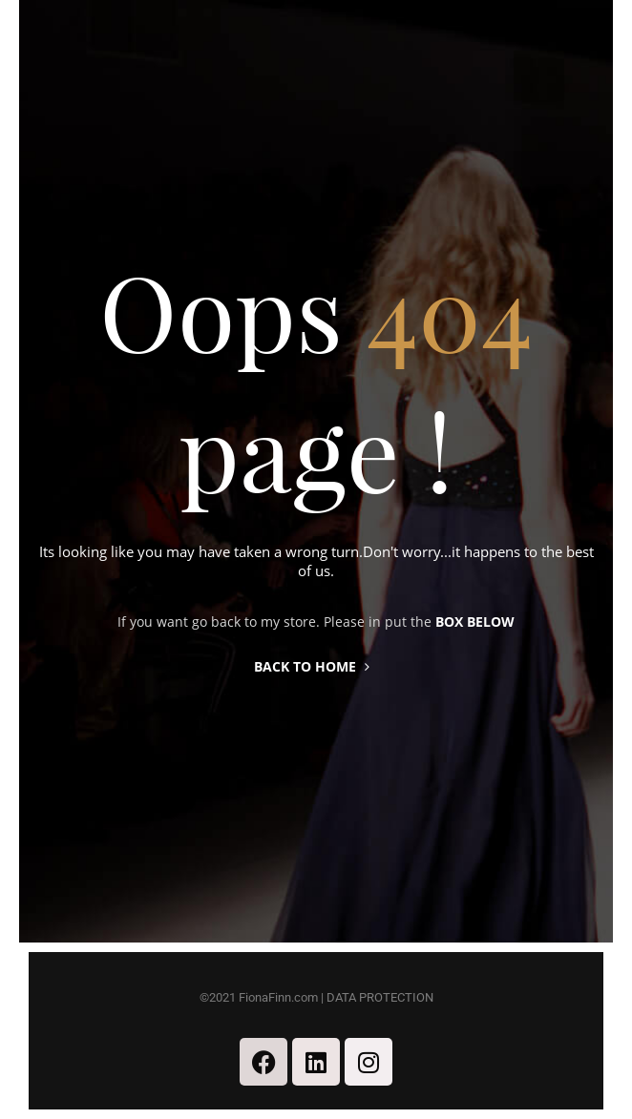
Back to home (311, 666)
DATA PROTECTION (380, 997)
